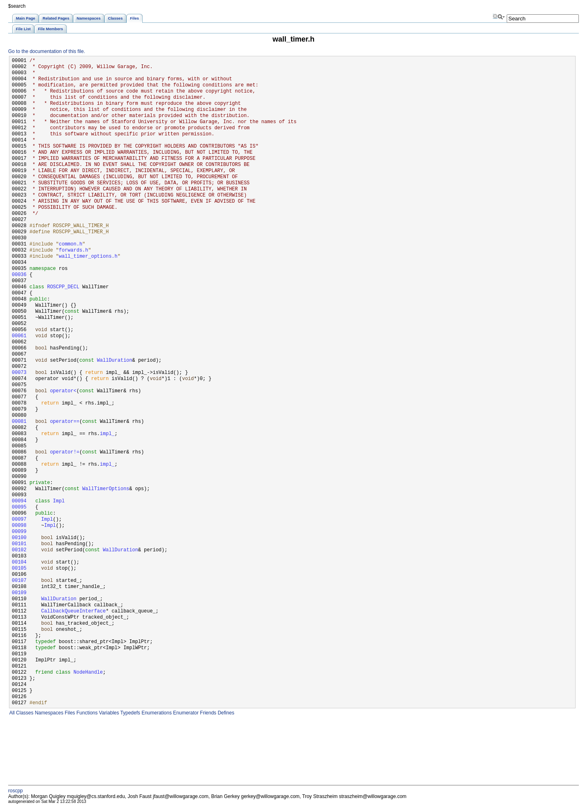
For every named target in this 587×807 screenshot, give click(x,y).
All (11, 713)
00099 (19, 531)
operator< (63, 391)
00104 (19, 562)
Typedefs (129, 713)
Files (69, 713)
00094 (19, 501)
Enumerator (185, 713)
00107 (19, 580)
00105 (19, 568)
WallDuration (114, 360)
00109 (19, 593)
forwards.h (73, 250)
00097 (19, 519)
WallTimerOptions (105, 489)
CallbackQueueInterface (73, 611)
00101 (19, 544)
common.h (70, 244)
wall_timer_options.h (88, 256)
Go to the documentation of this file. (46, 51)
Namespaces (48, 713)
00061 (19, 336)
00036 (19, 275)
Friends (207, 713)
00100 (19, 538)
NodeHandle (88, 672)
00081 (19, 421)
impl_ (107, 434)
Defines (225, 713)
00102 (19, 550)
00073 (19, 372)
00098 (19, 525)
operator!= (64, 452)
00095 (19, 507)
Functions (86, 713)
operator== (64, 421)
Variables (108, 713)
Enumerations (156, 713)
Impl (59, 501)
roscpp (15, 791)
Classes (24, 713)
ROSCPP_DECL (63, 287)
